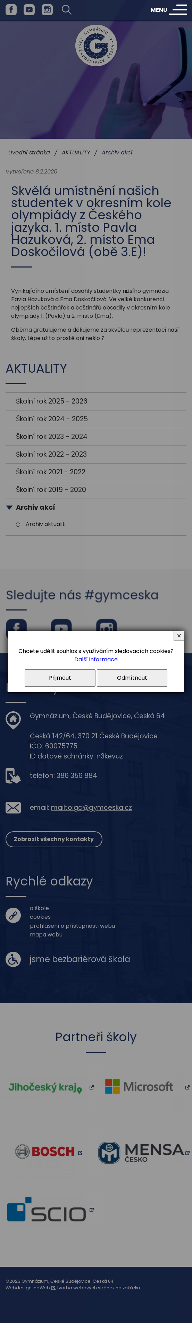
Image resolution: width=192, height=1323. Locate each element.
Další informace (96, 659)
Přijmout (60, 678)
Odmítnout (132, 678)
